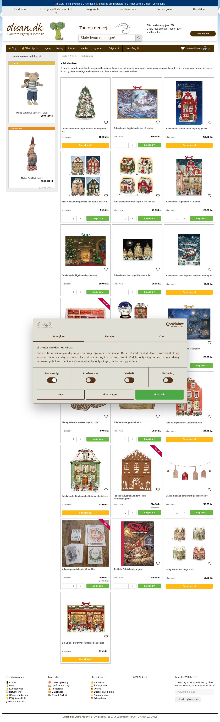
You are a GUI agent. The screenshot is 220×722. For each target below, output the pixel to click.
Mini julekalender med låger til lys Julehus (134, 202)
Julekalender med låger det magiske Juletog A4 (189, 275)
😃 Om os (96, 688)
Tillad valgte (110, 394)
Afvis (60, 394)
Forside (63, 56)
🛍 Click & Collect (57, 695)
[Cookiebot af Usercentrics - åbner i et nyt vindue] (168, 325)
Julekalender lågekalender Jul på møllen (133, 128)
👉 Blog (12, 48)
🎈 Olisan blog (98, 698)
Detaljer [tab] (110, 336)
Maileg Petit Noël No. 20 (31, 178)
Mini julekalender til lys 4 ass (180, 569)
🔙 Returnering (13, 692)
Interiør (71, 48)
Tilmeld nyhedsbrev (188, 699)
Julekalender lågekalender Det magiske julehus (85, 496)
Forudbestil (85, 145)
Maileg (59, 48)
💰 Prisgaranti (55, 688)
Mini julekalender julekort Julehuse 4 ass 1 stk (84, 202)
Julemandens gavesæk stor (127, 422)
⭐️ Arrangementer (100, 695)
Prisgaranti (91, 9)
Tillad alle (159, 394)
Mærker (85, 48)
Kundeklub (199, 9)
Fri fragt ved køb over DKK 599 (56, 11)
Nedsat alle (16, 128)
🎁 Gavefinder (55, 692)
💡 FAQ (10, 685)
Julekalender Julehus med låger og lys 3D (186, 128)
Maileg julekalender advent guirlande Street (187, 496)
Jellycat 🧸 (114, 48)
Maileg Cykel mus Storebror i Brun (31, 113)
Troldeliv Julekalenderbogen (128, 569)
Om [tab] (161, 336)
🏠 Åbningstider (99, 685)
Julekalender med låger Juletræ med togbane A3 (84, 130)
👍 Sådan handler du (17, 695)
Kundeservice (128, 9)
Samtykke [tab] (58, 336)
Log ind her (203, 33)
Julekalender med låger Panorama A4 (132, 275)
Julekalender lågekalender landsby (183, 349)
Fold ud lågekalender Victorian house (184, 423)
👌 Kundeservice (15, 688)
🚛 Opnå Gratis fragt (59, 685)
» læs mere (67, 137)
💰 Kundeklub (98, 682)
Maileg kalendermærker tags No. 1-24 (80, 422)
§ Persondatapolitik (16, 701)
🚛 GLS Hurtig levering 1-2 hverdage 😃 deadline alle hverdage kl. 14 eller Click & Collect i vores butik (110, 3)
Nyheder (98, 48)
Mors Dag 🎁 (133, 48)
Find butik (20, 9)
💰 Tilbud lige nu (30, 48)
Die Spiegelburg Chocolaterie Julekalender (83, 643)
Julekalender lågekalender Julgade (183, 202)
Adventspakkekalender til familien (78, 569)
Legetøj (47, 48)
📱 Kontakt (11, 682)
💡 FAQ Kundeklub (16, 698)
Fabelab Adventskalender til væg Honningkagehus (130, 497)
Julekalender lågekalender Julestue (79, 275)
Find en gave (164, 9)
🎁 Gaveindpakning (58, 682)
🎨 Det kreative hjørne (102, 692)
